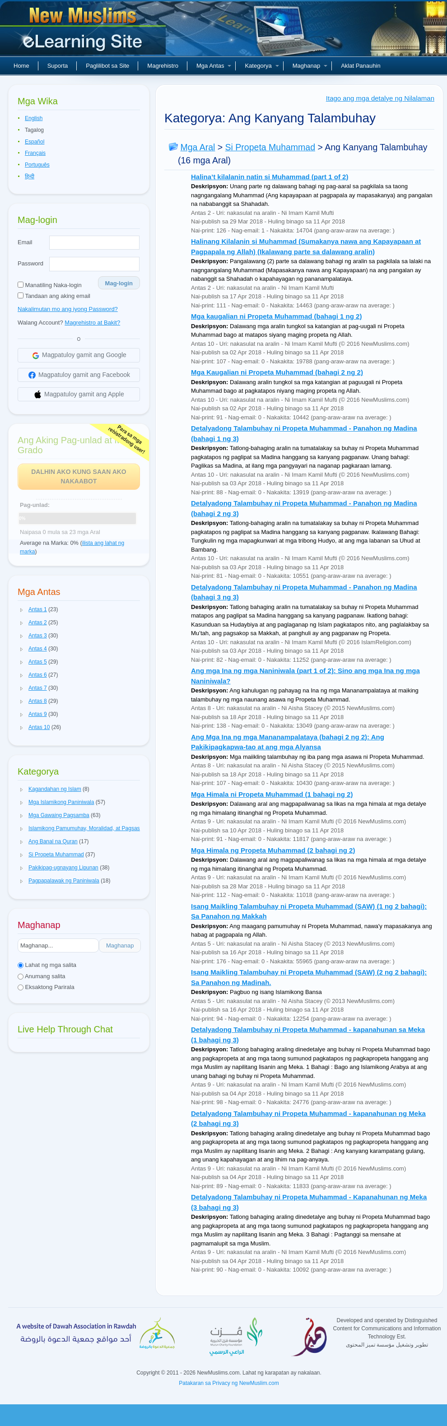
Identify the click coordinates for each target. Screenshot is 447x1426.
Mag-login (119, 283)
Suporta (57, 65)
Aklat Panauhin (360, 65)
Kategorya (262, 65)
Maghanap (310, 65)
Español (34, 142)
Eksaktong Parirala (46, 987)
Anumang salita (41, 976)
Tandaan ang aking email (54, 296)
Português (37, 165)
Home (21, 65)
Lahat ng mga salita (47, 965)
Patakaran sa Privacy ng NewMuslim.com (229, 1383)
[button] (21, 609)
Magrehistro (162, 65)
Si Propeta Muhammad (270, 147)
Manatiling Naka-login (50, 285)
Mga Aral (197, 147)
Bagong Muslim (84, 31)
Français (35, 153)
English (33, 118)
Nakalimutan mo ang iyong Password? (68, 309)
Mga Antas (213, 65)
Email (25, 242)
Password (30, 263)
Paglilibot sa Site (107, 65)
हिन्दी (29, 176)
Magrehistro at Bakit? (92, 322)
